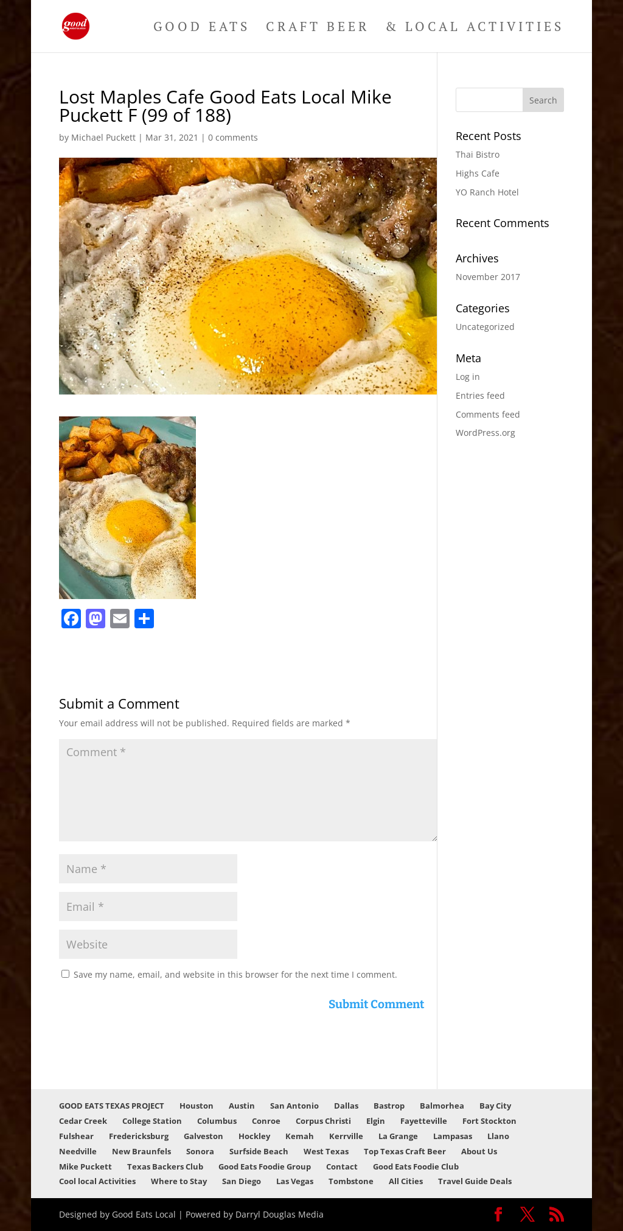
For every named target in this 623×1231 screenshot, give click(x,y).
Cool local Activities (97, 1181)
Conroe (266, 1120)
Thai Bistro (477, 154)
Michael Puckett (103, 137)
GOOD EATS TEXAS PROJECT (111, 1105)
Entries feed (480, 395)
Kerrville (346, 1136)
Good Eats (201, 28)
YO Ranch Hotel (487, 192)
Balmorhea (442, 1105)
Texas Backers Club (165, 1166)
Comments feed (488, 414)
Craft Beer (317, 28)
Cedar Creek (83, 1120)
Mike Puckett (85, 1166)
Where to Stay (179, 1181)
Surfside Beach (258, 1151)
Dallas (346, 1105)
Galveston (203, 1136)
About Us (479, 1151)
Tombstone (351, 1181)
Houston (196, 1105)
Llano (498, 1136)
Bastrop (389, 1105)
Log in (468, 376)
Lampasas (452, 1136)
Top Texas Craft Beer (405, 1151)
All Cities (406, 1181)
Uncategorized (485, 326)
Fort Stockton (489, 1120)
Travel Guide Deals (475, 1181)
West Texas (326, 1151)
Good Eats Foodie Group (264, 1166)
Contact (342, 1166)
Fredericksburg (139, 1136)
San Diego (241, 1181)
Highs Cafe (477, 173)
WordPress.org (485, 432)
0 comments (233, 137)
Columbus (217, 1120)
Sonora (200, 1151)
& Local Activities (474, 28)
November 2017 (488, 276)
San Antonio (294, 1105)
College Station (152, 1120)
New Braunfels (141, 1151)
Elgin (375, 1120)
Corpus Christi (323, 1120)
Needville (78, 1151)
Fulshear (76, 1136)
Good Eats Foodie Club (416, 1166)
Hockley (254, 1136)
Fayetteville (423, 1120)
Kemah (299, 1136)
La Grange (398, 1136)
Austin (242, 1105)
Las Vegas (294, 1181)
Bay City (495, 1105)
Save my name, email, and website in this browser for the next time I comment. (235, 974)
